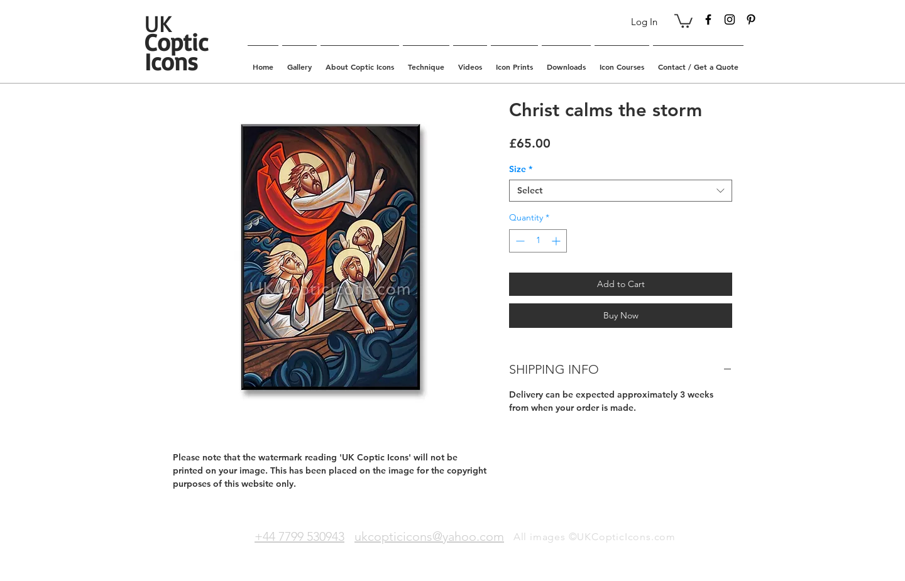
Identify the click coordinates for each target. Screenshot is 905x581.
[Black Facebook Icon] (708, 19)
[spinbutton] (538, 241)
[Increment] (557, 241)
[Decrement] (519, 241)
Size (520, 169)
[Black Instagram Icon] (730, 19)
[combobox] (620, 191)
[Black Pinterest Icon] (751, 19)
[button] (683, 20)
